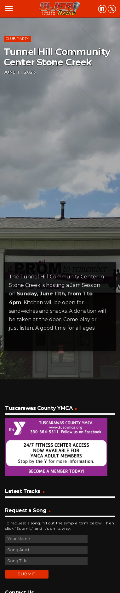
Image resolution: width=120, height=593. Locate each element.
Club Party (17, 38)
